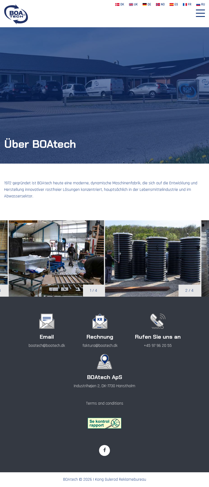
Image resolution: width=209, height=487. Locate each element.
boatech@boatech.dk (47, 345)
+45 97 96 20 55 (158, 345)
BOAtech (70, 479)
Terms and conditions (104, 403)
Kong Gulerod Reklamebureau (120, 479)
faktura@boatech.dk (100, 345)
